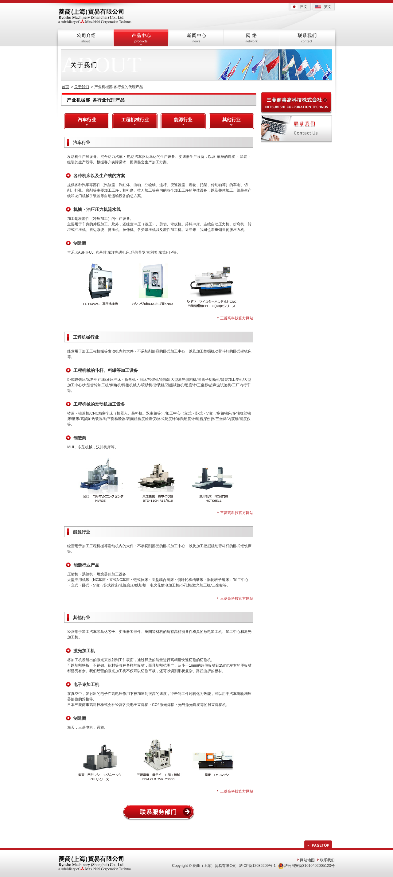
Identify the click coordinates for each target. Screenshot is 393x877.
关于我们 (81, 87)
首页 (65, 87)
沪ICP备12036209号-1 (257, 865)
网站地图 (307, 860)
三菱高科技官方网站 (236, 318)
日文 (303, 7)
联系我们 (327, 860)
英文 (327, 7)
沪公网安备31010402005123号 (306, 865)
